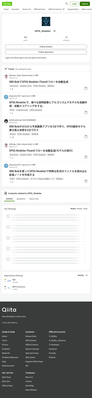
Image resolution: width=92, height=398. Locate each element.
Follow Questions (46, 52)
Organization (73, 9)
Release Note (30, 336)
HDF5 (12, 178)
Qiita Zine (6, 381)
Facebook (53, 349)
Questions (21, 198)
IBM (36, 75)
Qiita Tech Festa (31, 353)
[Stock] (86, 88)
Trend (6, 9)
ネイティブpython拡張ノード (42, 178)
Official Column (56, 9)
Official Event (39, 9)
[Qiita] (7, 4)
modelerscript (22, 110)
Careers (28, 381)
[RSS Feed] (54, 31)
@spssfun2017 (19, 96)
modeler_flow (25, 86)
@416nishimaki (22, 120)
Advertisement (8, 365)
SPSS (12, 110)
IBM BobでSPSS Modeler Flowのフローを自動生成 (38, 82)
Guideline (6, 349)
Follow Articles (46, 47)
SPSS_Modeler (39, 86)
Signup (85, 3)
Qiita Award (30, 357)
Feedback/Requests (10, 357)
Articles (9, 198)
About (4, 336)
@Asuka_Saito (20, 75)
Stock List (27, 9)
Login (74, 3)
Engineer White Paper (34, 361)
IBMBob (51, 86)
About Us (29, 377)
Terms (4, 340)
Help (4, 361)
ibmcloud (14, 86)
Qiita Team (6, 377)
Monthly (79, 209)
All (86, 275)
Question (15, 9)
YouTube (52, 353)
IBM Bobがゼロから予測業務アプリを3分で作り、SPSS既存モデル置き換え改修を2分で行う (47, 128)
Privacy (5, 344)
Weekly (73, 209)
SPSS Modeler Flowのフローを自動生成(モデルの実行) (41, 150)
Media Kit (6, 353)
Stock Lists (34, 198)
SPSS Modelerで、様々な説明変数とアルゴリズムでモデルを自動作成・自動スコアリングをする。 (48, 104)
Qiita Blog (29, 385)
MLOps (13, 134)
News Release (31, 389)
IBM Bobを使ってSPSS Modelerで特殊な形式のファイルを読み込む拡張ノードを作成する (48, 172)
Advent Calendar (32, 349)
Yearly (85, 209)
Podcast (52, 357)
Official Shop (7, 385)
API (26, 365)
